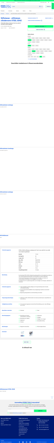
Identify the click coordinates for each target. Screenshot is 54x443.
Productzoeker (22, 434)
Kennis (24, 10)
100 (43, 56)
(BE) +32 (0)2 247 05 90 (42, 425)
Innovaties (10, 10)
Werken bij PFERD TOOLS (21, 2)
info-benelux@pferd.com (43, 429)
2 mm (29, 49)
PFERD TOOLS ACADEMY (24, 423)
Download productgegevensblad (35, 20)
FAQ (19, 435)
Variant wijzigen (49, 18)
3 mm (29, 45)
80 (40, 56)
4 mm (37, 49)
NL (51, 2)
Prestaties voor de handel (24, 424)
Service (17, 10)
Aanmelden (40, 410)
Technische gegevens (33, 18)
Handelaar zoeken (43, 2)
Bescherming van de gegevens (10, 2)
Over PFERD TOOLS (5, 420)
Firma (30, 10)
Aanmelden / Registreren (40, 26)
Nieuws (2, 423)
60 (37, 56)
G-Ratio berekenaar (23, 432)
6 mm (33, 45)
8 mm (37, 45)
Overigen (2, 2)
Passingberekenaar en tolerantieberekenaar (23, 430)
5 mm (40, 49)
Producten (2, 10)
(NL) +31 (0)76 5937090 (42, 427)
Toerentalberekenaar (23, 428)
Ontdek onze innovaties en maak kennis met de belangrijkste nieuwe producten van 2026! (27, 0)
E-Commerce (21, 426)
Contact (2, 421)
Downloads (21, 421)
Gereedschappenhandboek (24, 420)
